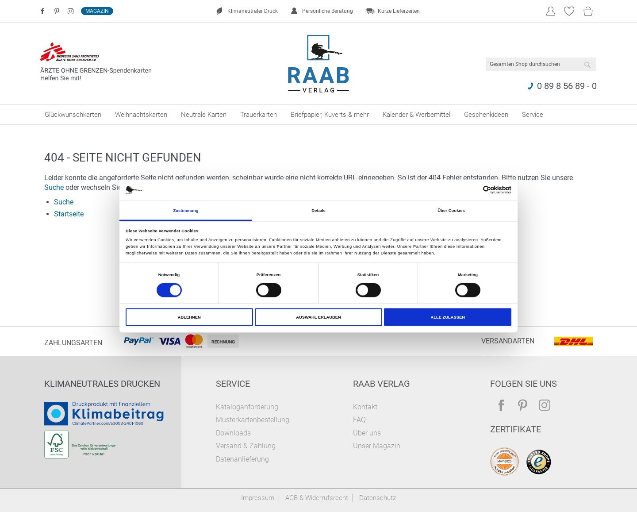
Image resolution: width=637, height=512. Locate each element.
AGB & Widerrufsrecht (316, 498)
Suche (54, 187)
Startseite (69, 214)
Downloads (233, 433)
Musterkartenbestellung (252, 420)
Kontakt (365, 407)
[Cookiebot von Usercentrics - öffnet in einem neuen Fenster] (472, 190)
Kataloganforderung (247, 407)
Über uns (367, 433)
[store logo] (318, 63)
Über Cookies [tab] (451, 210)
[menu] (318, 114)
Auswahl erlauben (318, 317)
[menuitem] (73, 114)
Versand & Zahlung (246, 446)
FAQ (359, 420)
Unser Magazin (376, 446)
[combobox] (541, 64)
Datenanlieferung (242, 459)
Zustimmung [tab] (185, 210)
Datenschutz (377, 498)
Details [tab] (318, 210)
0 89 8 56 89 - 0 (567, 86)
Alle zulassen (447, 317)
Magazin (97, 11)
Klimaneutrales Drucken (102, 383)
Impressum (257, 498)
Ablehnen (189, 317)
